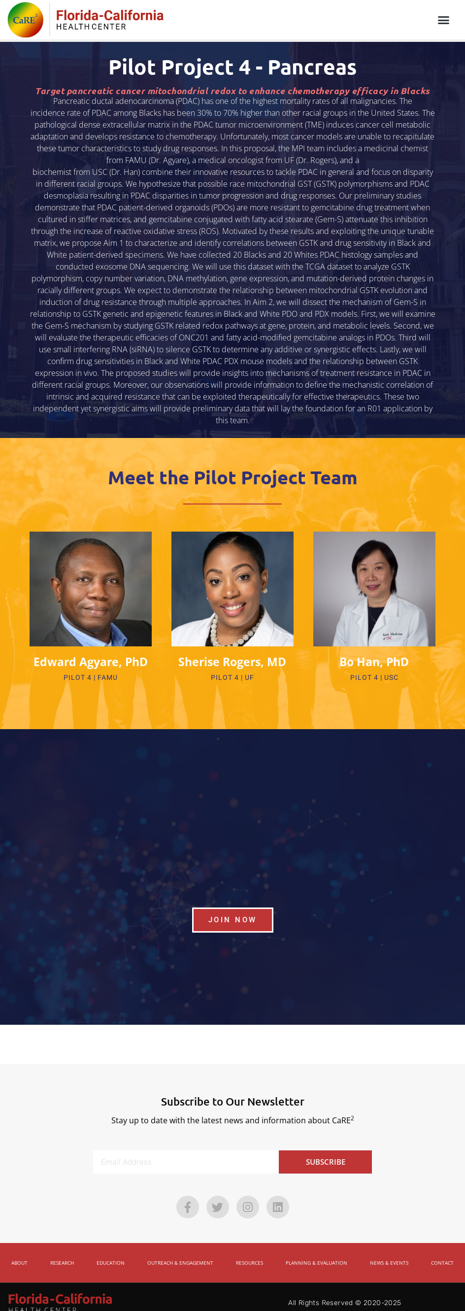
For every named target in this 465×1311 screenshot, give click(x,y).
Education (111, 1250)
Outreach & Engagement (180, 1250)
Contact (442, 1250)
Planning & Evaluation (316, 1250)
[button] (443, 19)
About (19, 1250)
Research (62, 1250)
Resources (249, 1250)
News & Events (389, 1250)
